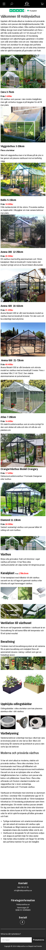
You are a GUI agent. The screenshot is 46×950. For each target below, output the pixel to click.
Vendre (39, 946)
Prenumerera (38, 940)
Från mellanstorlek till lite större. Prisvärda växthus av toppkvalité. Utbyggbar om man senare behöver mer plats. (22, 210)
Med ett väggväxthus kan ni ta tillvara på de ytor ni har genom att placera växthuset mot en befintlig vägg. (22, 158)
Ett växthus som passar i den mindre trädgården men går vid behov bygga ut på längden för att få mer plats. (21, 102)
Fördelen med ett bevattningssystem (17, 646)
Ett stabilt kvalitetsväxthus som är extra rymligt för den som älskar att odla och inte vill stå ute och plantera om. (22, 427)
